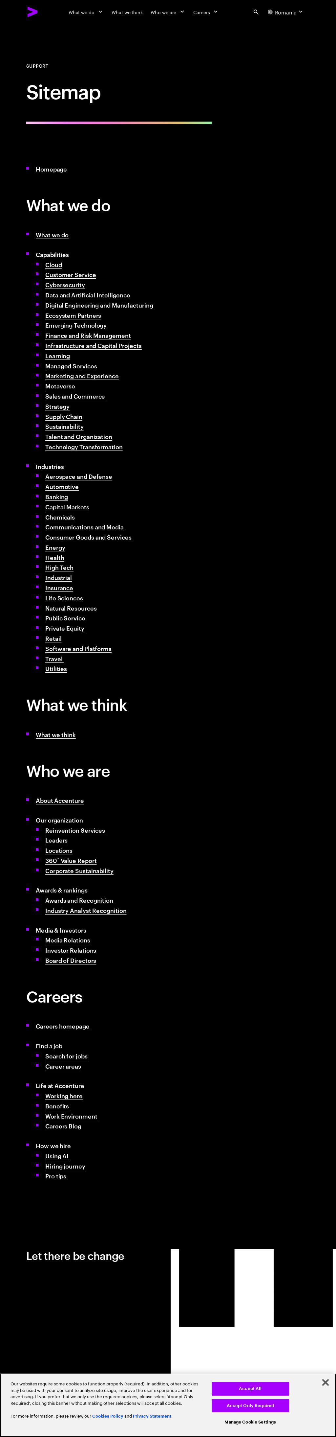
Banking (56, 496)
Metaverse (60, 386)
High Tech (59, 567)
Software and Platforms (78, 648)
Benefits (57, 1105)
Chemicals (60, 517)
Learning (57, 355)
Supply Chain (63, 416)
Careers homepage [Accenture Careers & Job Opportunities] (63, 1026)
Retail (53, 638)
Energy (55, 547)
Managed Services (71, 365)
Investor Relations (70, 950)
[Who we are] (168, 12)
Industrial (58, 577)
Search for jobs (66, 1056)
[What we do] (86, 12)
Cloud (53, 264)
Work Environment (71, 1116)
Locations (59, 850)
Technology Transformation (84, 446)
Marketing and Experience (82, 375)
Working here (64, 1095)
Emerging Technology (76, 325)
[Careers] (206, 12)
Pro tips (55, 1175)
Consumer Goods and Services (88, 537)
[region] (168, 1405)
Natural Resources (70, 608)
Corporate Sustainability (79, 870)
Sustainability (64, 426)
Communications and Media (84, 526)
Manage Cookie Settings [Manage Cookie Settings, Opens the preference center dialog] (250, 1422)
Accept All (250, 1388)
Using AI (57, 1155)
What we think (56, 734)
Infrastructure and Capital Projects (93, 345)
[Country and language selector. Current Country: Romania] (285, 12)
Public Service (65, 618)
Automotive (62, 486)
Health (54, 557)
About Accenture (60, 800)
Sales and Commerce (75, 396)
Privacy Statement (152, 1416)
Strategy (57, 406)
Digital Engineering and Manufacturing (99, 305)
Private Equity (64, 628)
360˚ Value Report (70, 860)
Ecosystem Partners (73, 315)
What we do (52, 234)
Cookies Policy (107, 1416)
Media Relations (67, 940)
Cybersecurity (65, 284)
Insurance (59, 587)
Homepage (51, 169)
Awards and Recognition (79, 900)
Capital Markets (67, 506)
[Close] (325, 1382)
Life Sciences (64, 597)
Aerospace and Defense (78, 476)
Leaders (56, 840)
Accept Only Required (250, 1405)
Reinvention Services (75, 830)
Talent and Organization (78, 436)
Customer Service (70, 274)
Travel (54, 658)
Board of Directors (70, 960)
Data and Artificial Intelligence (87, 294)
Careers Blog (63, 1126)
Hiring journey (65, 1166)
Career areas (63, 1066)
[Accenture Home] (32, 11)
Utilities (56, 668)
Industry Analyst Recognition (85, 910)
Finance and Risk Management (88, 335)
